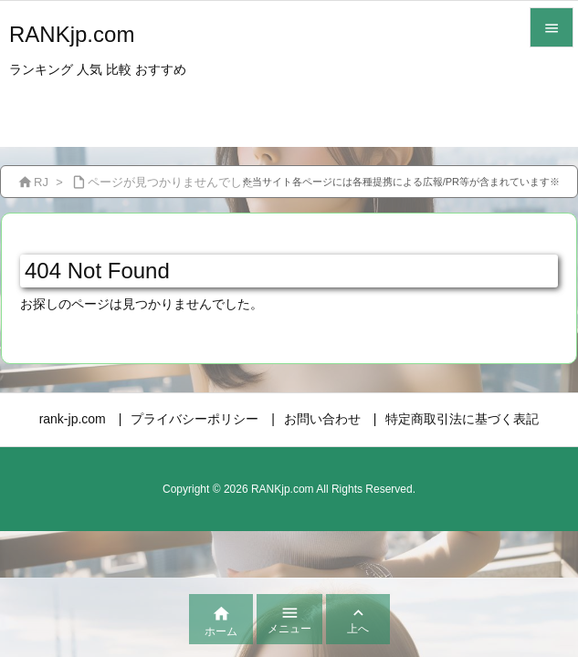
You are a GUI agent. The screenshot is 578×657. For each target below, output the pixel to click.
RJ (41, 182)
